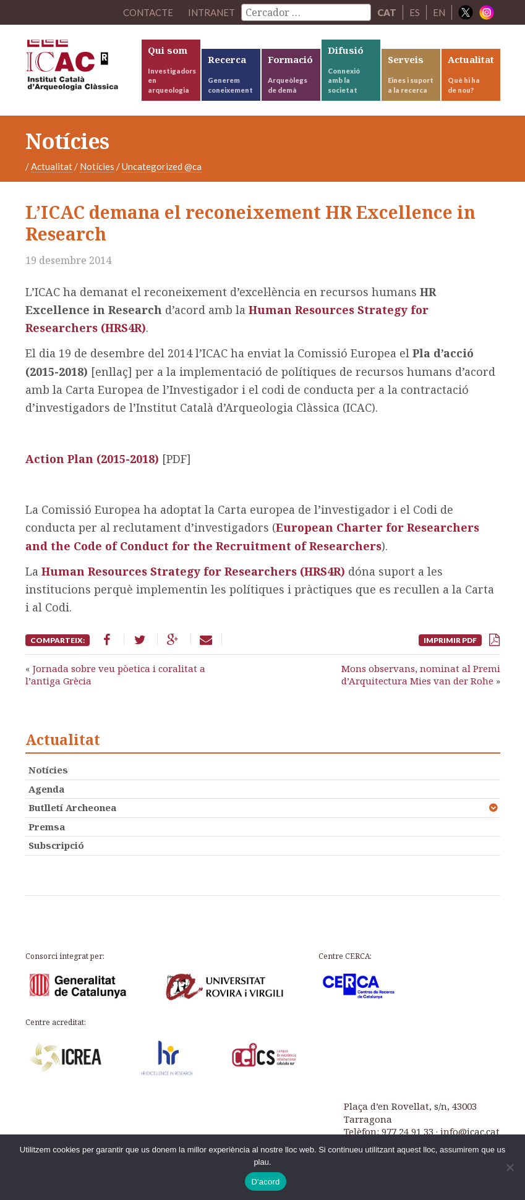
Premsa (46, 826)
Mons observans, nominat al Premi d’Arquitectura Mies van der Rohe (420, 674)
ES (414, 12)
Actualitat (51, 166)
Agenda (46, 789)
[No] (509, 1167)
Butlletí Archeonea (72, 807)
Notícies (97, 166)
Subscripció (56, 845)
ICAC (82, 68)
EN (439, 12)
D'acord (265, 1181)
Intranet (211, 12)
